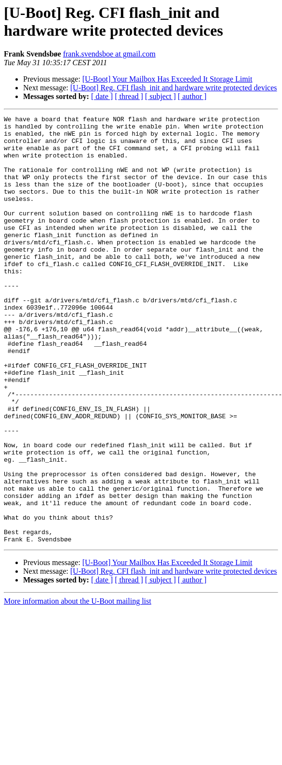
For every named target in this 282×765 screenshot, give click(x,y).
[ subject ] (160, 96)
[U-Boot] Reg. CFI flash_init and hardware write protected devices (173, 88)
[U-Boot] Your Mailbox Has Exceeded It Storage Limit (167, 79)
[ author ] (192, 96)
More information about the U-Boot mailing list (77, 686)
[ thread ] (129, 96)
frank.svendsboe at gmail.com (109, 54)
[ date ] (102, 96)
